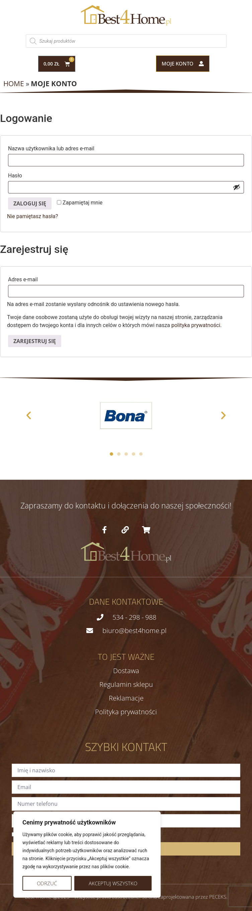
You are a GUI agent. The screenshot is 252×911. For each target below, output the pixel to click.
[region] (87, 854)
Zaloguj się (29, 203)
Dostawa (126, 670)
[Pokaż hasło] (236, 187)
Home (13, 83)
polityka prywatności (195, 325)
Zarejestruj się (34, 341)
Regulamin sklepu (126, 684)
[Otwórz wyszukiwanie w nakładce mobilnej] (126, 41)
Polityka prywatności (126, 712)
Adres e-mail (38, 278)
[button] (28, 415)
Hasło (30, 174)
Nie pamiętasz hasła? (32, 216)
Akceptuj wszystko (113, 883)
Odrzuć (47, 883)
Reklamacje (126, 698)
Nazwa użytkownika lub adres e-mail (66, 147)
